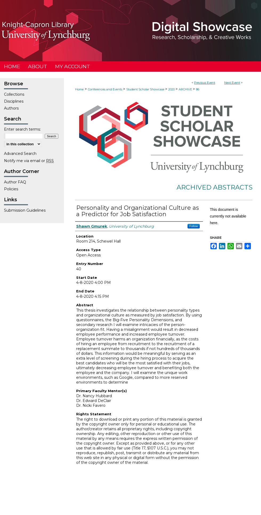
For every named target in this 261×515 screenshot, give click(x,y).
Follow (193, 226)
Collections (14, 94)
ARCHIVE (186, 89)
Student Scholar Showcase (145, 89)
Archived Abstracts (214, 187)
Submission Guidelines (25, 210)
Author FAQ (15, 182)
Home (79, 89)
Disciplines (13, 101)
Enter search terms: (22, 129)
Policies (11, 189)
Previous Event (204, 83)
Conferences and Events (105, 89)
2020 (172, 89)
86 (197, 89)
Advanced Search (20, 153)
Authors (11, 108)
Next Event (232, 83)
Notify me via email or (29, 160)
